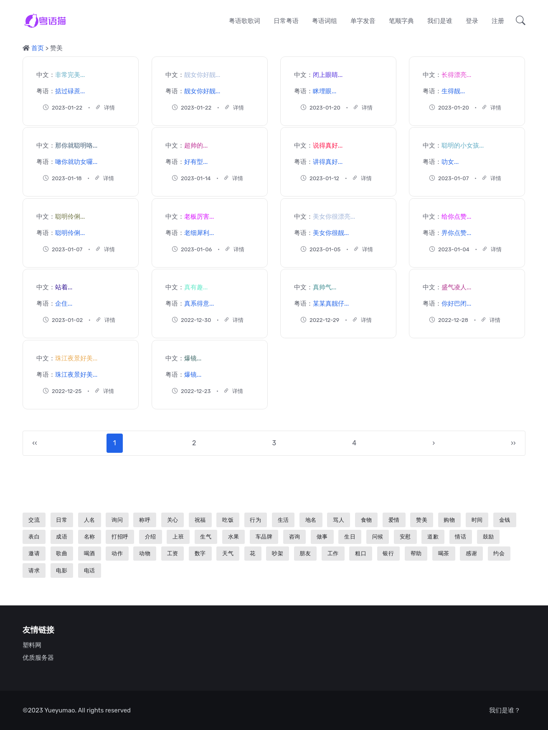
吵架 (277, 553)
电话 (89, 570)
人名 (89, 520)
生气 (205, 536)
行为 (255, 520)
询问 (117, 520)
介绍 (150, 536)
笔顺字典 (401, 21)
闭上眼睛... (327, 75)
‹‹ (34, 443)
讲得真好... (327, 162)
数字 (200, 553)
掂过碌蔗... (70, 90)
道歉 (433, 536)
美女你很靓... (331, 232)
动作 (117, 553)
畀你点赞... (456, 232)
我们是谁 (439, 21)
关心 (172, 520)
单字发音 (362, 21)
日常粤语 (286, 21)
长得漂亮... (456, 75)
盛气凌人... (456, 287)
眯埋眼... (324, 90)
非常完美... (70, 75)
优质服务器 (38, 657)
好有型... (196, 162)
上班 (178, 536)
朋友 (305, 553)
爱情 (394, 520)
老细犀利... (199, 232)
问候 (377, 536)
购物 (449, 520)
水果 (233, 536)
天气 (227, 553)
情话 (460, 536)
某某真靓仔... (331, 303)
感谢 (471, 553)
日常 (61, 520)
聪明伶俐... (70, 216)
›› (513, 443)
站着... (63, 287)
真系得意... (199, 303)
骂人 (338, 520)
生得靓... (453, 90)
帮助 (416, 553)
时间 (477, 520)
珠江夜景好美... (76, 358)
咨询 (294, 536)
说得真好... (327, 145)
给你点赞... (456, 216)
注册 (498, 21)
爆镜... (192, 358)
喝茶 (443, 553)
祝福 (200, 520)
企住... (63, 303)
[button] (518, 21)
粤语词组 (324, 21)
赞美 (421, 520)
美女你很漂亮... (334, 216)
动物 (144, 553)
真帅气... (324, 287)
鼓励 (488, 536)
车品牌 (264, 536)
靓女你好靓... (202, 75)
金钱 (504, 520)
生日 (349, 536)
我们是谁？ (504, 710)
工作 (333, 553)
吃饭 (227, 520)
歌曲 (61, 553)
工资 (172, 553)
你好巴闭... (456, 303)
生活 (283, 520)
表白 (34, 536)
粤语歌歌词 (244, 21)
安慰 (405, 536)
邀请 (34, 553)
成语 (61, 536)
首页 (37, 48)
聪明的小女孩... (462, 145)
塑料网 (32, 645)
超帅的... (196, 145)
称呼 (144, 520)
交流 (34, 520)
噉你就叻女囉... (76, 162)
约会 (499, 553)
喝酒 (89, 553)
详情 (105, 107)
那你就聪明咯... (76, 145)
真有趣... (196, 287)
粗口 (360, 553)
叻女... (450, 162)
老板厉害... (199, 216)
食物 (366, 520)
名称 (89, 536)
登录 (472, 21)
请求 (34, 570)
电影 (61, 570)
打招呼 (120, 536)
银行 (388, 553)
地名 (311, 520)
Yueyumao (59, 710)
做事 (322, 536)
